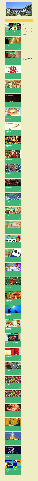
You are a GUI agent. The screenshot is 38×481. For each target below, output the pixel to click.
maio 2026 (24, 27)
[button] (19, 34)
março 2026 (25, 30)
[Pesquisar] (32, 3)
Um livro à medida (25, 62)
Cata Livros (24, 60)
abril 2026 (24, 28)
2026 (23, 25)
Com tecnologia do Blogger (19, 479)
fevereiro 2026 (25, 31)
